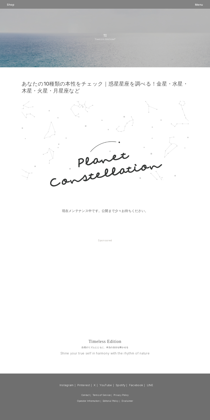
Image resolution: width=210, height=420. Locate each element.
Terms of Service (102, 395)
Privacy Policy (121, 395)
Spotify (120, 385)
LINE (150, 385)
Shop (10, 4)
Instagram (67, 385)
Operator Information (88, 401)
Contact (85, 395)
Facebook (136, 385)
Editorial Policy (111, 401)
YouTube (105, 385)
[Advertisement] (105, 277)
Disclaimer (127, 401)
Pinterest (83, 385)
